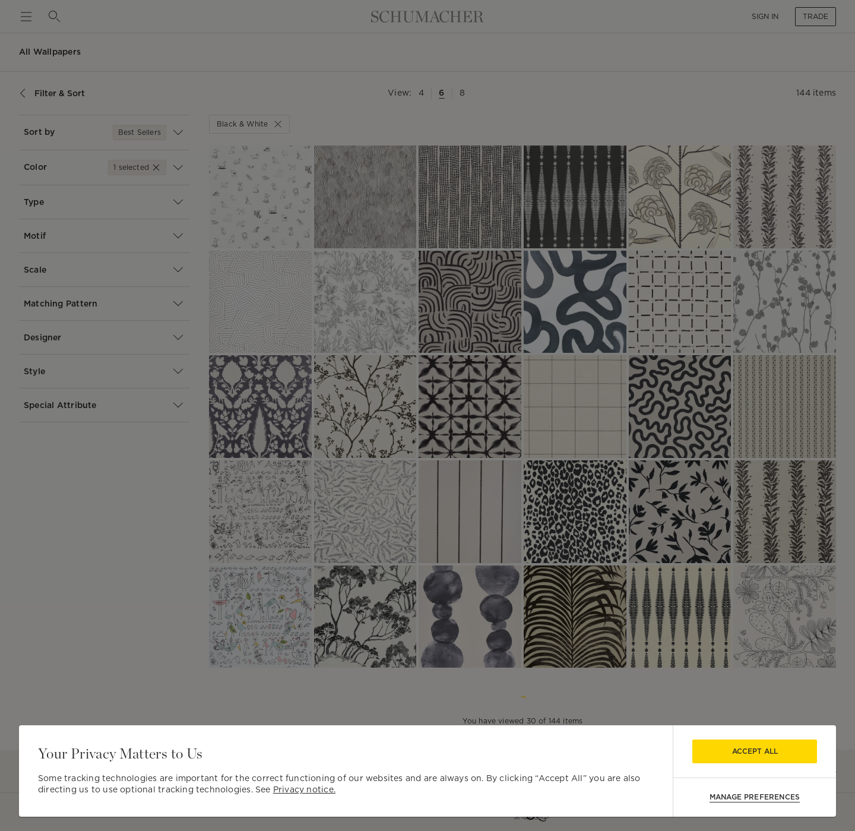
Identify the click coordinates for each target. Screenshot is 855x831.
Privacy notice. (304, 789)
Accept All (755, 751)
